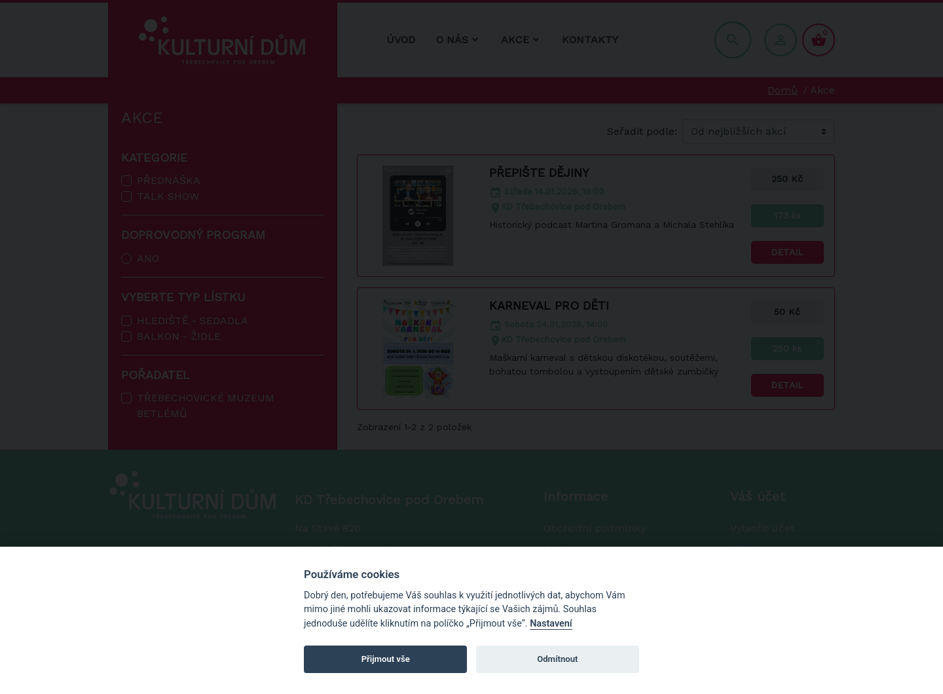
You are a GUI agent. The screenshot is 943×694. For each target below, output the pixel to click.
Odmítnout (557, 659)
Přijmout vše (385, 659)
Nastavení (551, 623)
